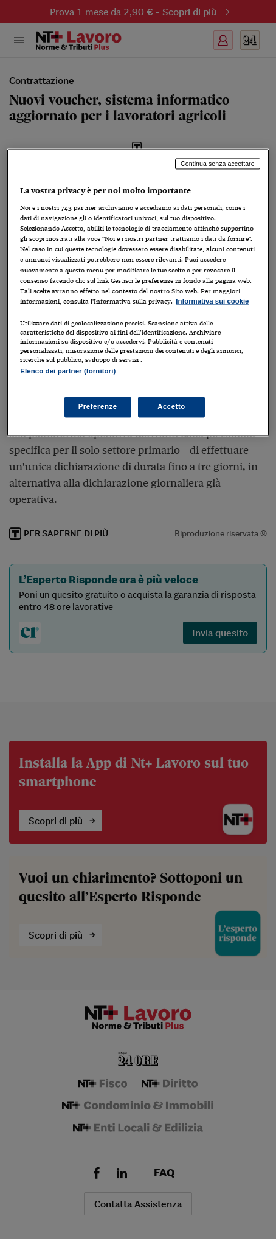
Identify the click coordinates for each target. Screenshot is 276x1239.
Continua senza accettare (218, 163)
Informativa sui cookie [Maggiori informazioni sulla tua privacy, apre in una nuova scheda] (212, 301)
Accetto (171, 407)
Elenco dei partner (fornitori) (68, 371)
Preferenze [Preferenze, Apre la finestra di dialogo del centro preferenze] (97, 407)
